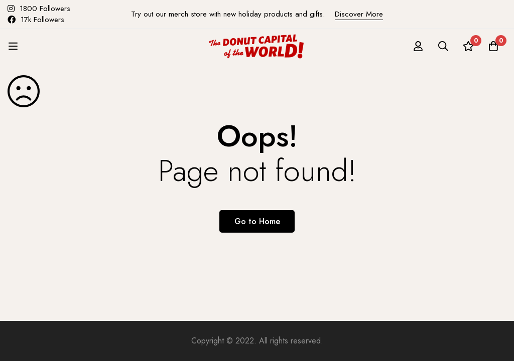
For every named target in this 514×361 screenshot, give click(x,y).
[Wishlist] (468, 46)
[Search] (443, 46)
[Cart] (493, 46)
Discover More (359, 14)
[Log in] (418, 46)
